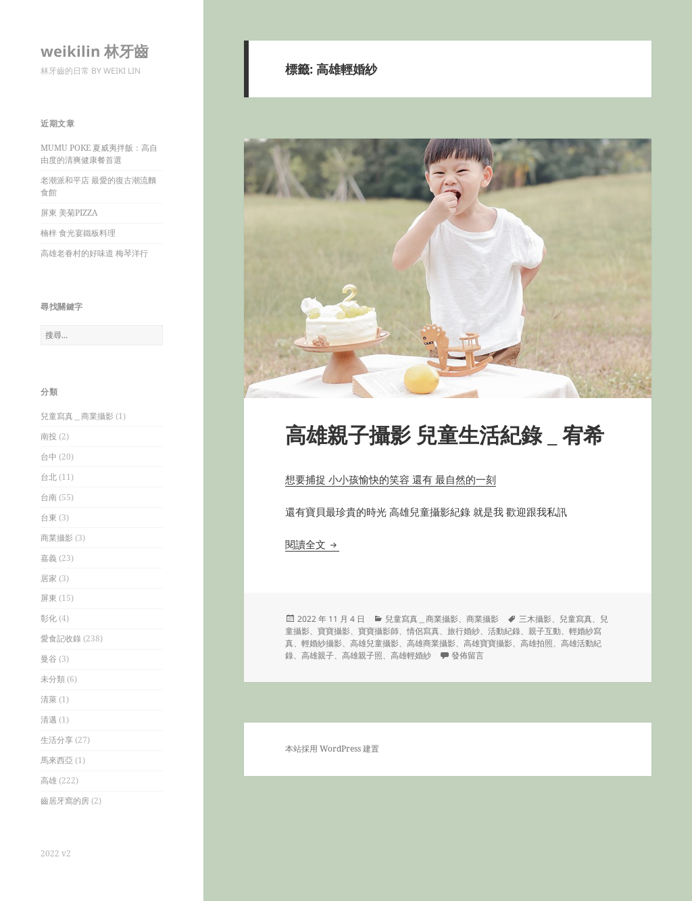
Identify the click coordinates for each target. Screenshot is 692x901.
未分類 (53, 679)
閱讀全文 (312, 544)
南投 (49, 436)
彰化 (49, 618)
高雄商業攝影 (431, 643)
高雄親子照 (362, 655)
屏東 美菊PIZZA (69, 212)
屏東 (49, 598)
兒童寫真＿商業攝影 (77, 416)
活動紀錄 (504, 631)
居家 (49, 578)
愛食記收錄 (61, 638)
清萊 (49, 699)
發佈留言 (467, 655)
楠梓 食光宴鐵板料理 (78, 233)
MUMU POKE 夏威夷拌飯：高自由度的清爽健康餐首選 (99, 154)
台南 (49, 497)
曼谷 (49, 658)
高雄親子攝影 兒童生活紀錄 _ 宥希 (444, 434)
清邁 (49, 719)
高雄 (49, 780)
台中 (49, 456)
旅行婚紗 (463, 631)
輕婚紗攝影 (321, 643)
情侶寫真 (423, 631)
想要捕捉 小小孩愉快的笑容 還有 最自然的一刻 (390, 479)
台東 (49, 517)
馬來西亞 (57, 760)
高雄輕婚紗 (411, 655)
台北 (49, 477)
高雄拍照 (536, 643)
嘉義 (49, 558)
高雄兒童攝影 (374, 643)
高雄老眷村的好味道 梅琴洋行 (94, 253)
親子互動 (544, 631)
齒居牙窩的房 (65, 800)
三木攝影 (535, 619)
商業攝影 (57, 537)
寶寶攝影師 (378, 631)
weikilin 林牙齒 (95, 51)
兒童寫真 (576, 619)
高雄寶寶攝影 (488, 643)
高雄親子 (317, 655)
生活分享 (57, 740)
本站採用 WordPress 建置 (332, 748)
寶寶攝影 (334, 631)
